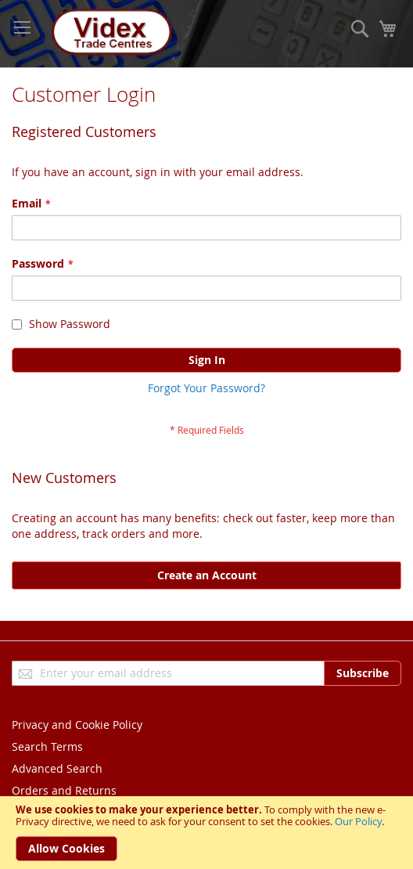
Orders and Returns (64, 790)
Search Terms (47, 746)
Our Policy (358, 821)
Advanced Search (57, 768)
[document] (206, 832)
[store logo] (109, 33)
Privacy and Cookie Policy (77, 724)
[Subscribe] (362, 673)
